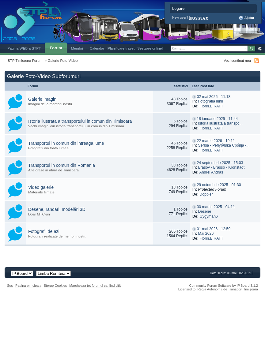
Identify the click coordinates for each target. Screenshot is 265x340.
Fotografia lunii (210, 101)
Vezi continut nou (237, 60)
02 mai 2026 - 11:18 (213, 97)
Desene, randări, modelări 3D (56, 209)
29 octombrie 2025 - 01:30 (219, 185)
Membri (77, 48)
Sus (10, 285)
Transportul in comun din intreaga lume (66, 143)
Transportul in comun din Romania (61, 165)
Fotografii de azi (43, 231)
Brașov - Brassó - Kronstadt (221, 167)
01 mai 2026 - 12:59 (213, 229)
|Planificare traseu (121, 48)
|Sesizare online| (149, 48)
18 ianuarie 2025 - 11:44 (217, 119)
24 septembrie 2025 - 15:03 (220, 163)
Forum (56, 48)
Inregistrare (198, 17)
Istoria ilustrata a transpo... (220, 123)
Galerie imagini (42, 99)
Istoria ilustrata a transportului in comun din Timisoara (80, 121)
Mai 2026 (206, 233)
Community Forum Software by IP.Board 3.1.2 (223, 285)
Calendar (97, 48)
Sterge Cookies (55, 285)
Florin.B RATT (211, 106)
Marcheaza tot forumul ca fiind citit (95, 285)
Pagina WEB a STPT (24, 48)
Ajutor (246, 18)
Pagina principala (28, 285)
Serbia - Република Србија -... (223, 145)
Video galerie (41, 187)
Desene (204, 211)
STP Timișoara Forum (25, 60)
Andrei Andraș (211, 172)
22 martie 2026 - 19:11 (216, 141)
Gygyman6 (208, 216)
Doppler (206, 194)
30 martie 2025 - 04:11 (216, 207)
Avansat (259, 49)
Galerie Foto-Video (63, 60)
